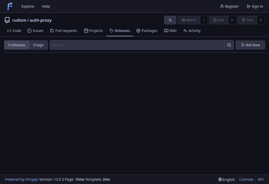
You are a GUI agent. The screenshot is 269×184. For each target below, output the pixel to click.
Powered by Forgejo (21, 179)
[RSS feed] (170, 20)
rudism (19, 20)
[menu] (226, 179)
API (260, 179)
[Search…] (229, 45)
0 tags (38, 44)
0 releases (16, 44)
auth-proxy (40, 20)
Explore (27, 6)
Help (46, 6)
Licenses (246, 179)
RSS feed (253, 45)
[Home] (10, 6)
